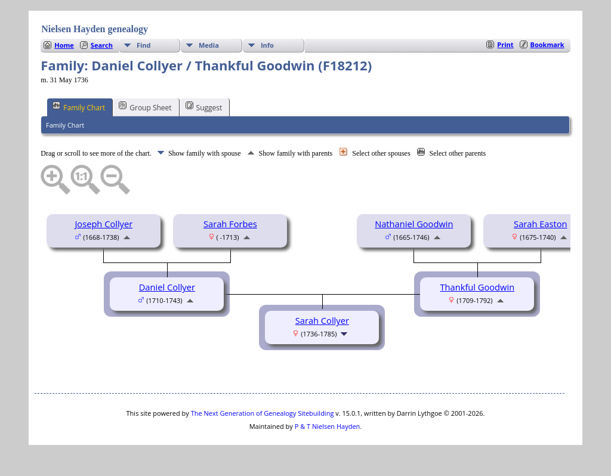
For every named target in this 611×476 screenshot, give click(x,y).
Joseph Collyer (103, 224)
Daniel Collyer (167, 287)
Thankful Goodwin (477, 287)
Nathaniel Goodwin (414, 224)
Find (144, 45)
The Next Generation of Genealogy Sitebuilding (262, 413)
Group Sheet (145, 107)
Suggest (204, 107)
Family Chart (79, 107)
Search (102, 45)
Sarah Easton (540, 224)
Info (267, 45)
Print (505, 44)
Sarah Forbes (230, 224)
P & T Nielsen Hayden (327, 426)
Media (209, 45)
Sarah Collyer (322, 320)
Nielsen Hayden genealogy (94, 29)
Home (64, 45)
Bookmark (547, 44)
